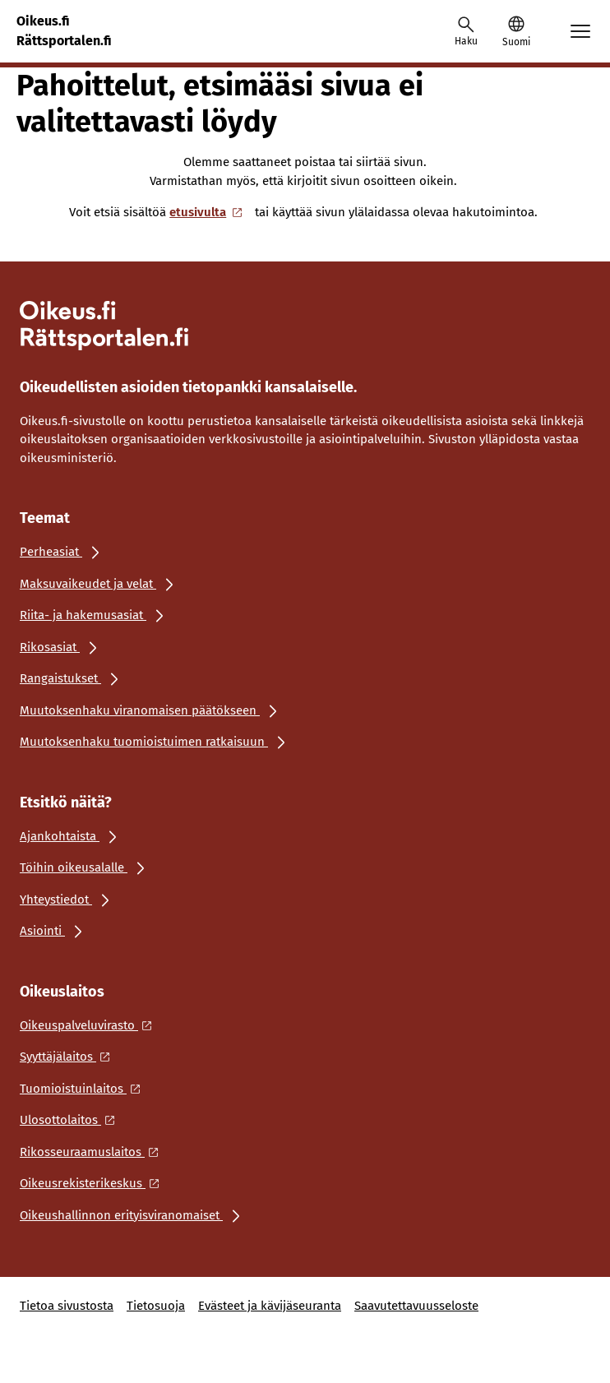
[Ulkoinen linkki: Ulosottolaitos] (72, 1119)
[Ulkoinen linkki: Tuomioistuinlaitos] (85, 1088)
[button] (515, 31)
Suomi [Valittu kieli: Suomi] (516, 42)
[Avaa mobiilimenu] (580, 31)
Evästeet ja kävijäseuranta (269, 1305)
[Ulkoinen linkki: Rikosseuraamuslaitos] (94, 1152)
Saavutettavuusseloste (416, 1305)
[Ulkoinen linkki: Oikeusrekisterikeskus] (94, 1183)
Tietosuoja (156, 1305)
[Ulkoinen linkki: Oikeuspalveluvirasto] (90, 1025)
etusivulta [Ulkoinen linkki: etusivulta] (207, 212)
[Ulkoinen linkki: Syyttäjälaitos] (69, 1056)
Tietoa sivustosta (66, 1305)
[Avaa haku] (466, 31)
